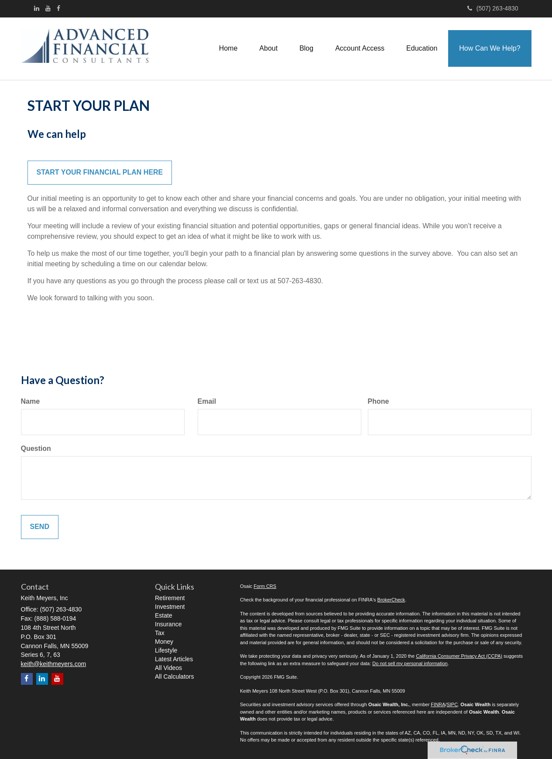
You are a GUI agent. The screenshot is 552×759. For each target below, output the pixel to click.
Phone (378, 401)
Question (36, 448)
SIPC (452, 704)
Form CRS (265, 586)
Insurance (168, 624)
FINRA (438, 704)
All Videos (168, 667)
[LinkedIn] (36, 8)
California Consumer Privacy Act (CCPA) (459, 656)
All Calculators (174, 676)
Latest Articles (174, 659)
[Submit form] (39, 527)
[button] (268, 48)
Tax (160, 632)
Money (164, 641)
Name (30, 401)
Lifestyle (166, 650)
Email (207, 401)
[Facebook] (58, 8)
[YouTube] (48, 8)
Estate (163, 615)
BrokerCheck (391, 599)
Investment (170, 606)
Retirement (170, 597)
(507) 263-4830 (492, 8)
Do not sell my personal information (409, 663)
